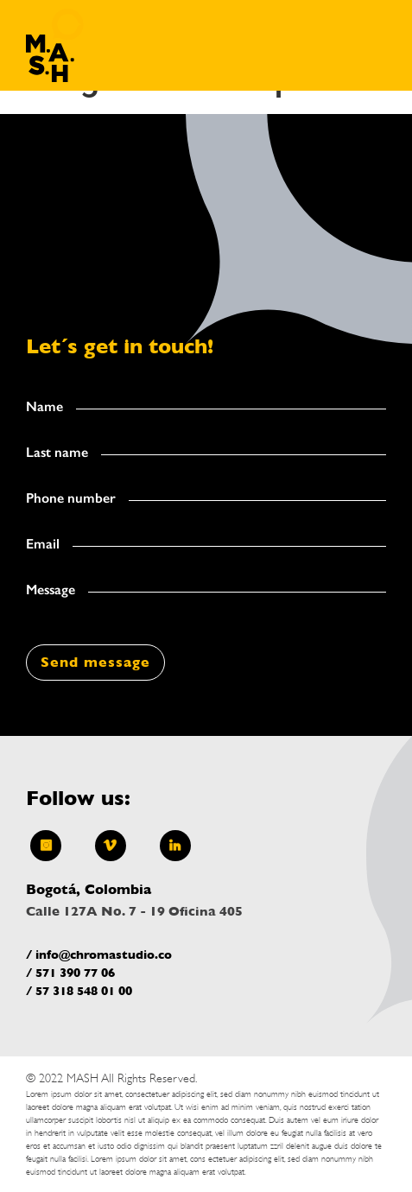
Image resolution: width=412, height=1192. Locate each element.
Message (50, 590)
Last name (57, 453)
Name (44, 407)
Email (43, 544)
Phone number (71, 498)
